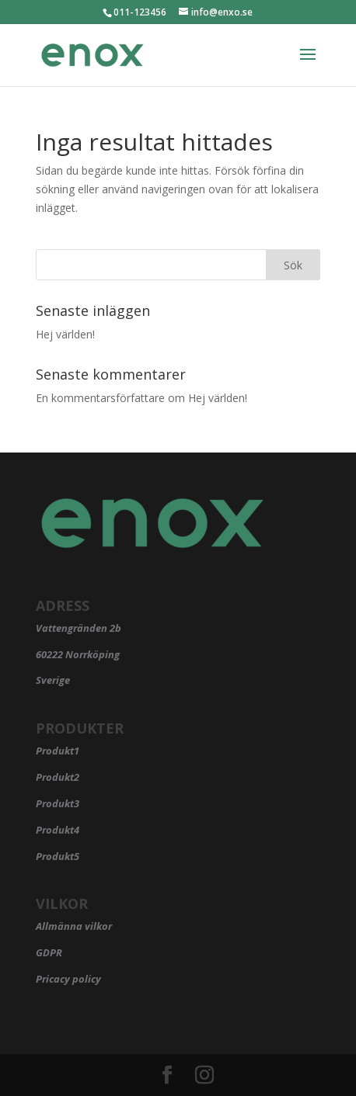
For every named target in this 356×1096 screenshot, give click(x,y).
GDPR (49, 952)
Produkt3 (57, 803)
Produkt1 (57, 751)
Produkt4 (57, 830)
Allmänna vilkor (74, 926)
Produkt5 (57, 856)
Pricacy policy (68, 979)
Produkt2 (57, 777)
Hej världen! (65, 334)
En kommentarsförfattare (100, 397)
